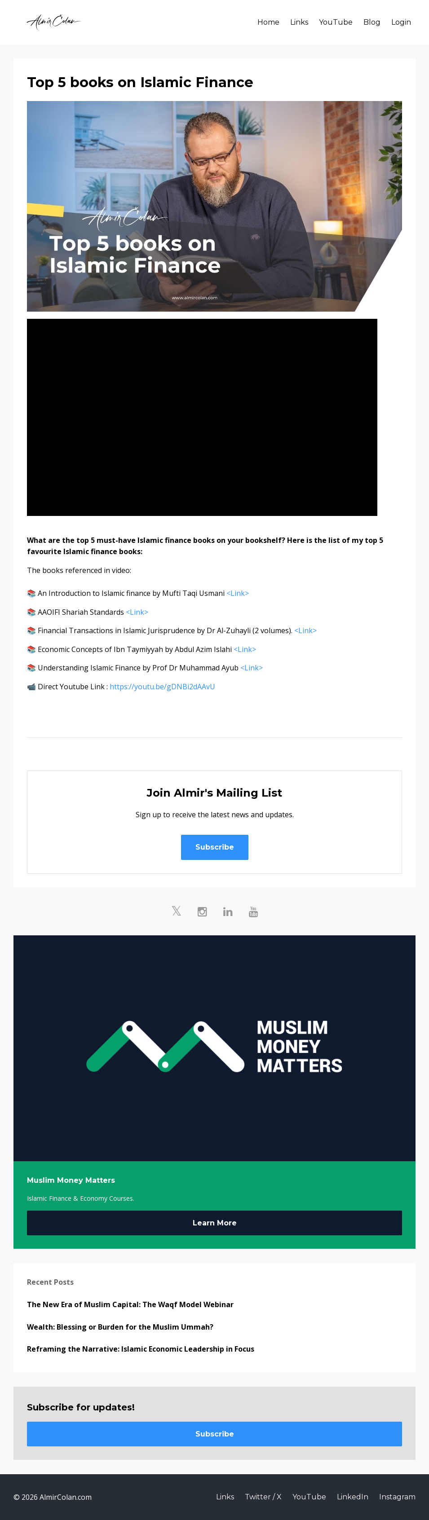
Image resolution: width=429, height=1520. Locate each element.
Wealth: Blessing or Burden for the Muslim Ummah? (120, 1327)
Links (299, 22)
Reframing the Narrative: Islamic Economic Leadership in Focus (140, 1349)
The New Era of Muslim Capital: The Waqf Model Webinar (130, 1304)
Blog (371, 22)
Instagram (397, 1497)
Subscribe (214, 847)
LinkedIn (352, 1497)
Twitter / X (263, 1497)
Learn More (215, 1223)
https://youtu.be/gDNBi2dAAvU (162, 687)
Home (268, 22)
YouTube (336, 22)
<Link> (237, 593)
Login (401, 22)
